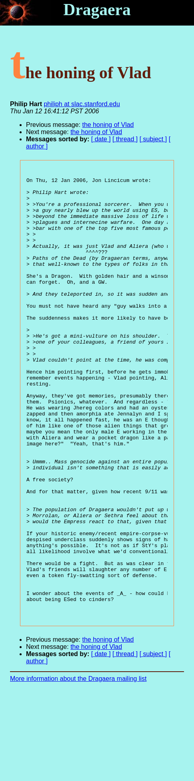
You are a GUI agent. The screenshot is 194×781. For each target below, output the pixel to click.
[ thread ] (125, 139)
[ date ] (101, 139)
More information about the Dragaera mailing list (78, 767)
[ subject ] (153, 139)
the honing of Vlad (108, 124)
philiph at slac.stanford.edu (82, 104)
